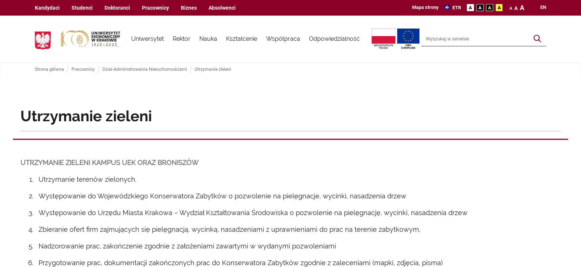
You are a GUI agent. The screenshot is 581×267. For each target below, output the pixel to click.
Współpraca (283, 38)
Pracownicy (155, 8)
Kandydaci (47, 8)
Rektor (181, 38)
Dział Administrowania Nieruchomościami (144, 69)
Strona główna (49, 69)
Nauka (208, 38)
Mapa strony (425, 7)
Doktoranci (117, 8)
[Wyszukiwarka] (475, 39)
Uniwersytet (147, 38)
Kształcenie (241, 38)
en (543, 7)
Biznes (189, 8)
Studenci (82, 8)
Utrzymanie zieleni (213, 69)
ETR (456, 7)
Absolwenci (222, 8)
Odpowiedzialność (334, 38)
